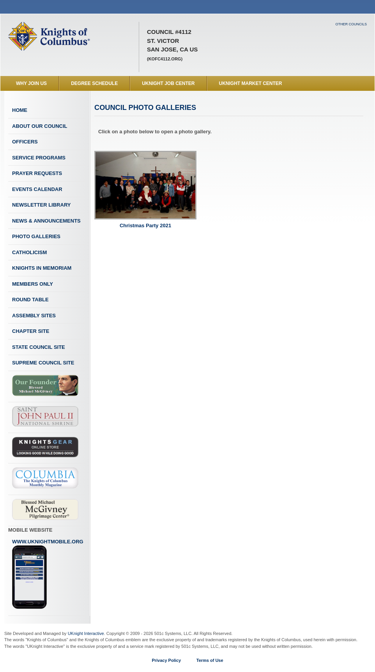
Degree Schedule (94, 83)
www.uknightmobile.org (47, 574)
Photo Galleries (36, 236)
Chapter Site (30, 331)
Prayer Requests (37, 173)
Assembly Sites (34, 315)
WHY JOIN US (31, 83)
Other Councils (351, 24)
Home (19, 110)
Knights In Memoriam (41, 268)
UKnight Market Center (250, 83)
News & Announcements (46, 221)
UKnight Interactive (86, 633)
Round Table (30, 299)
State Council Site (38, 347)
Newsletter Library (41, 205)
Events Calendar (37, 189)
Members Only (32, 284)
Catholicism (29, 252)
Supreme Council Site (43, 363)
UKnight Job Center (168, 83)
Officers (25, 142)
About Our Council (39, 126)
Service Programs (38, 158)
